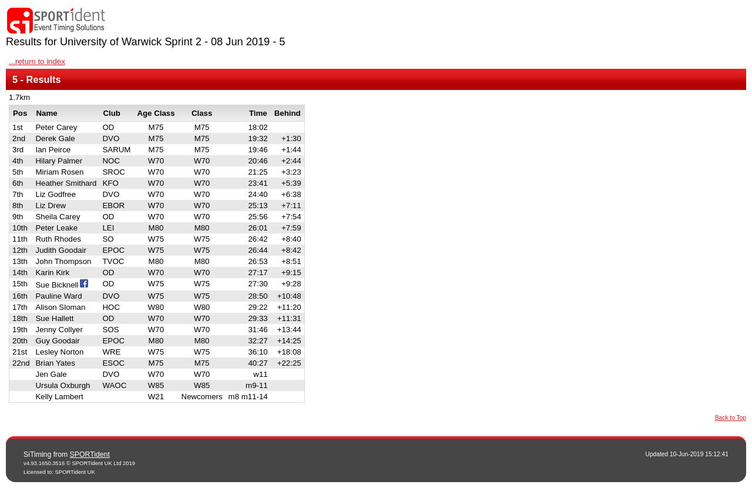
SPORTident (90, 454)
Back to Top (730, 418)
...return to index (37, 61)
